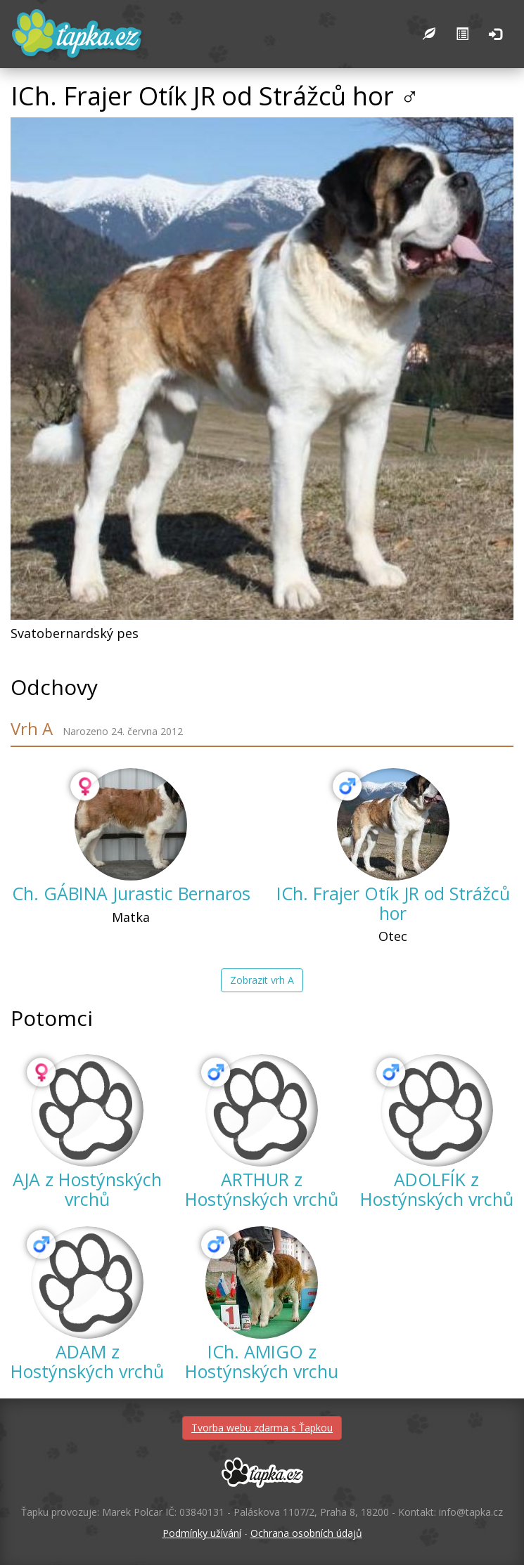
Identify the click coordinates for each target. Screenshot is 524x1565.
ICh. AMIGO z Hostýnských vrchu (261, 1361)
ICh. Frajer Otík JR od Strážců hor (393, 903)
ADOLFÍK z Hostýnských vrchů (436, 1189)
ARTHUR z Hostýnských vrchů (261, 1189)
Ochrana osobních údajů (306, 1533)
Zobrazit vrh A (262, 980)
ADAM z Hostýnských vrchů (87, 1361)
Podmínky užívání (201, 1533)
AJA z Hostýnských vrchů (87, 1189)
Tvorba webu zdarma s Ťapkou (262, 1427)
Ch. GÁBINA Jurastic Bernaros (131, 893)
